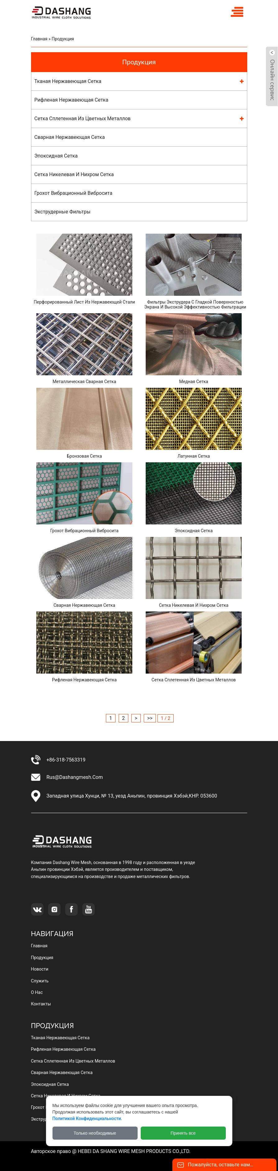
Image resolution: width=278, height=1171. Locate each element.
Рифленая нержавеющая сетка (84, 679)
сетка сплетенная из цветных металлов (82, 118)
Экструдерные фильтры (62, 212)
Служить (40, 980)
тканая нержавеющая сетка (68, 81)
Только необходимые (95, 1133)
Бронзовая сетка (84, 456)
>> (150, 718)
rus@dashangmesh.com (75, 777)
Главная (39, 38)
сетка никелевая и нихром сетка (74, 174)
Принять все (183, 1133)
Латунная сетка (193, 456)
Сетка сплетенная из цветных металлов (194, 679)
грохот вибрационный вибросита (73, 193)
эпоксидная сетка (56, 156)
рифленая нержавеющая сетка (71, 100)
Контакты (41, 1003)
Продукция (139, 62)
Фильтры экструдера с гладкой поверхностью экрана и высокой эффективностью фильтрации (195, 304)
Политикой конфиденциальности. (87, 1118)
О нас (37, 992)
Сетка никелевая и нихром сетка (194, 605)
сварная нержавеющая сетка (69, 137)
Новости (39, 969)
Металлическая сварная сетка (84, 381)
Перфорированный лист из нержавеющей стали (84, 302)
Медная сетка (193, 381)
